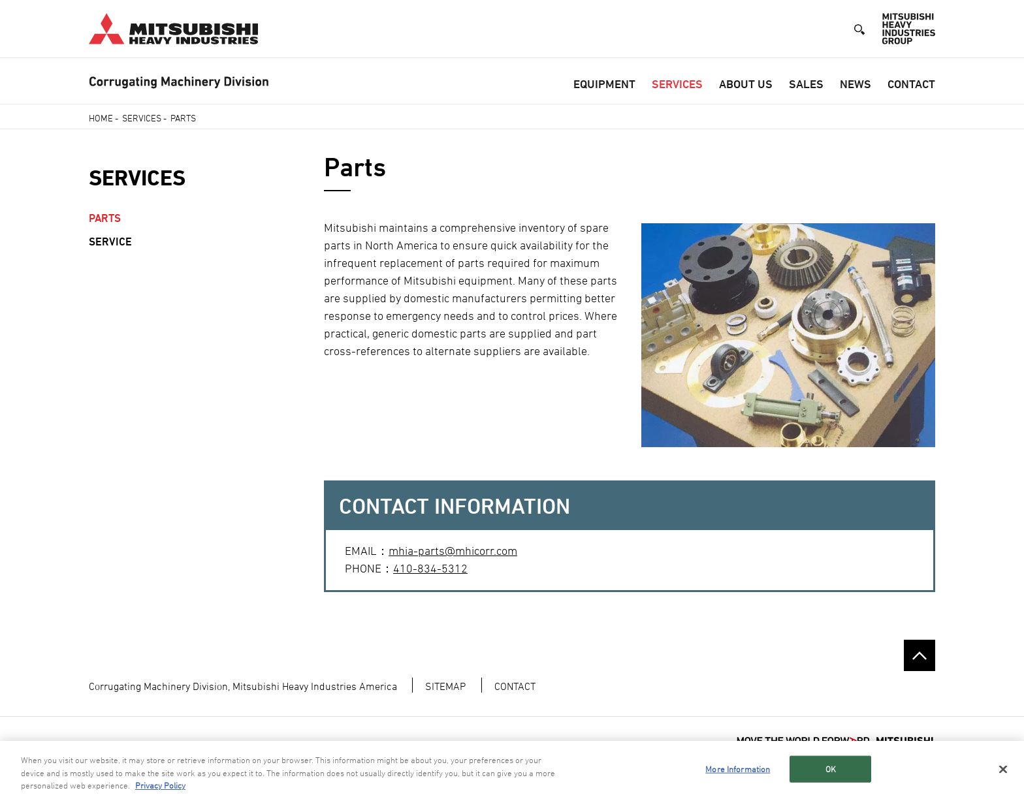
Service (110, 241)
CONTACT (515, 686)
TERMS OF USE (118, 744)
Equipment (604, 84)
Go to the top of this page (919, 655)
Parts (105, 218)
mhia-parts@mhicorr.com (453, 550)
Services (677, 84)
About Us (746, 84)
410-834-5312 (430, 568)
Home (101, 117)
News (855, 84)
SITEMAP (445, 686)
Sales (806, 84)
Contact (911, 84)
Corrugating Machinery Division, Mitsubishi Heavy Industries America (243, 686)
